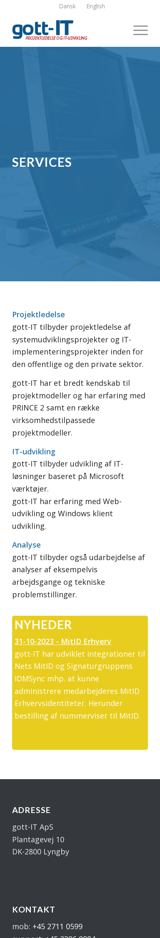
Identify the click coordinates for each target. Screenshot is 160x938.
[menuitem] (67, 6)
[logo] (66, 29)
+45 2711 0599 (57, 926)
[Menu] (136, 29)
